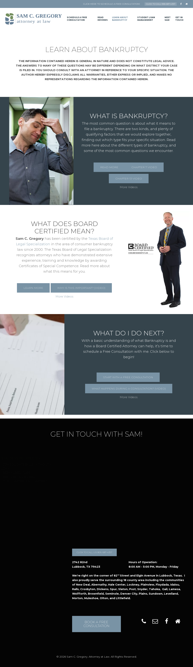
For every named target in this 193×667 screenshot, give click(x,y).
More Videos (128, 187)
